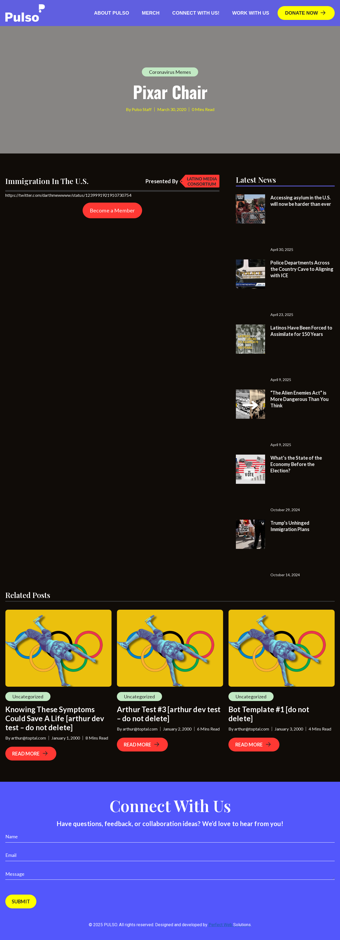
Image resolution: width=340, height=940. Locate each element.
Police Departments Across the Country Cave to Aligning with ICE (301, 269)
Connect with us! (196, 13)
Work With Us (250, 13)
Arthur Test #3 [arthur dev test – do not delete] (169, 714)
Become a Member (112, 210)
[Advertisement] (45, 255)
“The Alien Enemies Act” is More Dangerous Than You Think (299, 399)
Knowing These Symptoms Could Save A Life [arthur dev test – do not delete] (54, 718)
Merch (151, 13)
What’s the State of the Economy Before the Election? (296, 464)
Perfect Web (230, 924)
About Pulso (111, 13)
